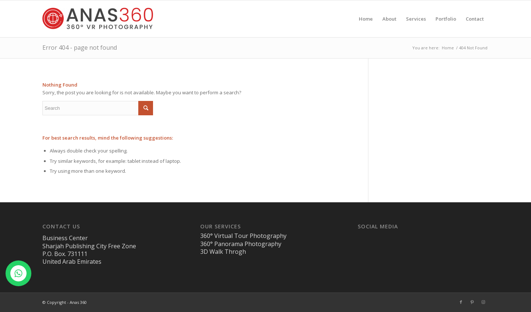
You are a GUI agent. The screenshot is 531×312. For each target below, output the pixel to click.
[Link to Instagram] (483, 302)
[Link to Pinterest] (472, 302)
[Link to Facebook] (460, 302)
